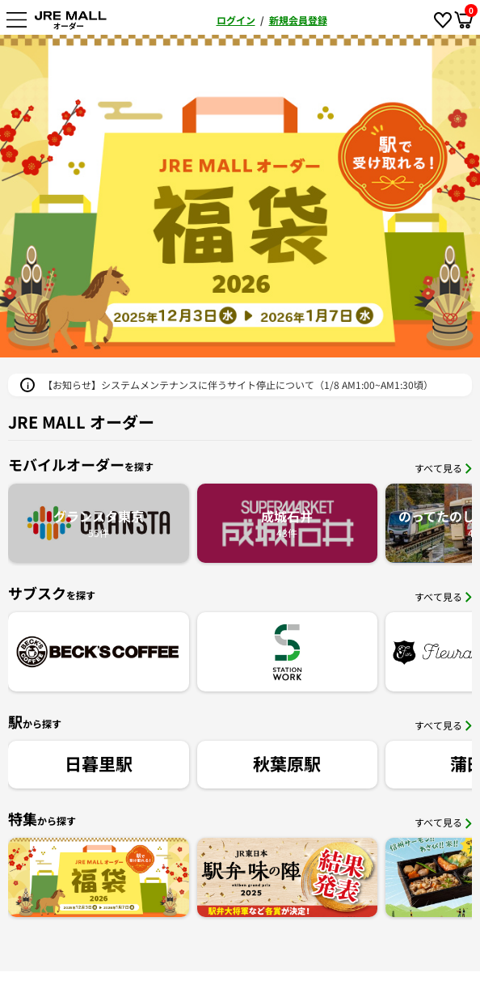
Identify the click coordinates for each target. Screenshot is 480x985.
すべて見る (443, 468)
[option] (240, 196)
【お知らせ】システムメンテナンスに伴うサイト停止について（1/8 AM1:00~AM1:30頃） (238, 384)
